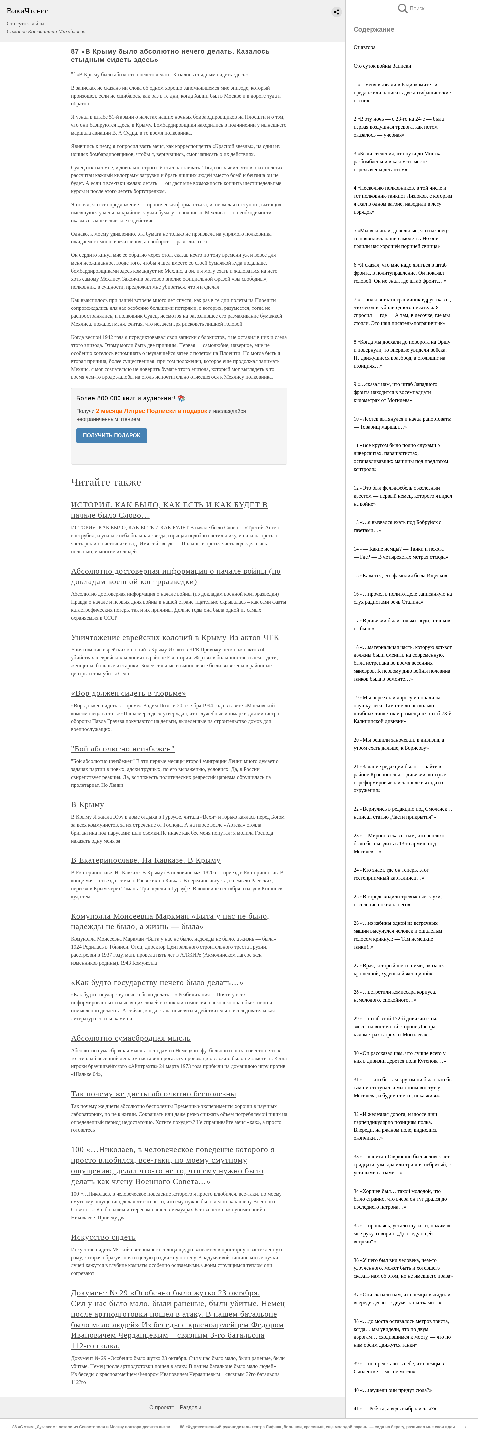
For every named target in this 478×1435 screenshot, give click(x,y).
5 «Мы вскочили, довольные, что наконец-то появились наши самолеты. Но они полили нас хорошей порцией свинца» (401, 238)
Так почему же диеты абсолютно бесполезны (153, 1093)
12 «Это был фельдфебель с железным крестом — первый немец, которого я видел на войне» (403, 496)
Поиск (411, 8)
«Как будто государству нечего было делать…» (157, 982)
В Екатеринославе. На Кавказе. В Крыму (146, 860)
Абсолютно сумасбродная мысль (131, 1038)
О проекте (161, 1407)
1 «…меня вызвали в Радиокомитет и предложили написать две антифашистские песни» (402, 92)
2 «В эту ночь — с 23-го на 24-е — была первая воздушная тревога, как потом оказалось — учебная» (399, 127)
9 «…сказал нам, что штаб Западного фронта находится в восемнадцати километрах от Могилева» (395, 392)
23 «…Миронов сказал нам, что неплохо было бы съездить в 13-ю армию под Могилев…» (399, 843)
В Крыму (87, 804)
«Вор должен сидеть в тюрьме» (128, 693)
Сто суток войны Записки (382, 66)
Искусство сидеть (103, 1237)
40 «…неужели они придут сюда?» (393, 1390)
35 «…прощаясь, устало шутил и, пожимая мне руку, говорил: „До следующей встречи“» (402, 1233)
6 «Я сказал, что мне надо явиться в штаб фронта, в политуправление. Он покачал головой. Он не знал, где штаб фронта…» (400, 273)
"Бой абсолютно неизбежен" (123, 748)
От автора (365, 47)
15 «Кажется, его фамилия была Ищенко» (400, 575)
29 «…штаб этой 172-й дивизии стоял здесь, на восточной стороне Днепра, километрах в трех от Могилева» (396, 1026)
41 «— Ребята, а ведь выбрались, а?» (395, 1408)
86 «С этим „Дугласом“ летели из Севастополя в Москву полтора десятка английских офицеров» (108, 1427)
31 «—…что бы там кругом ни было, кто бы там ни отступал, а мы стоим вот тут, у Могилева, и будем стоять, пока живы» (403, 1087)
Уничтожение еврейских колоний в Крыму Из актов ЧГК (175, 637)
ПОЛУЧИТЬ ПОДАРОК (111, 435)
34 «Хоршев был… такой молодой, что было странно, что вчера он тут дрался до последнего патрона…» (400, 1199)
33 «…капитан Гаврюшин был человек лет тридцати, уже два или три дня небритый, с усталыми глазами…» (402, 1164)
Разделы (190, 1407)
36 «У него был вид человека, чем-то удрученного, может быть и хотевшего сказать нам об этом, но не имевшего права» (403, 1268)
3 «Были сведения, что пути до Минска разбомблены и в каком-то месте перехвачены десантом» (398, 161)
